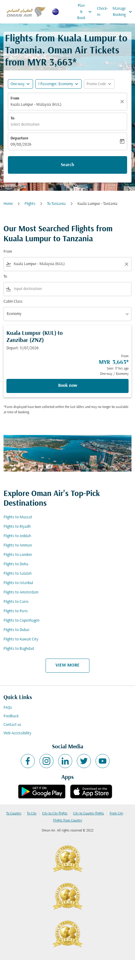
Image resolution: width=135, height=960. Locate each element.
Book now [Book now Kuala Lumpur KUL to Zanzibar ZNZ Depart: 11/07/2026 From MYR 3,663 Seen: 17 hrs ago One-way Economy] (67, 385)
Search (67, 165)
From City (116, 813)
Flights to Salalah (18, 573)
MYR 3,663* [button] (52, 63)
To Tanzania (56, 204)
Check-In (102, 11)
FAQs (8, 708)
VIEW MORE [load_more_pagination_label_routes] (67, 665)
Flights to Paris (16, 611)
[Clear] (123, 101)
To (12, 118)
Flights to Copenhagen (21, 620)
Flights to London (18, 555)
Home (8, 204)
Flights (30, 204)
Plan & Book (86, 11)
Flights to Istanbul (18, 583)
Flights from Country (67, 820)
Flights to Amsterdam (21, 592)
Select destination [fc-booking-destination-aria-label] (25, 124)
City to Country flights (88, 813)
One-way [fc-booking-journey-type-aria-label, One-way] (18, 84)
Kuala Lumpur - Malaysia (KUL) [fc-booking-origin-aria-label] (36, 104)
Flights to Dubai (16, 630)
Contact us (12, 725)
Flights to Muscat (18, 517)
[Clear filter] (126, 264)
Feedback (11, 716)
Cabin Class (13, 301)
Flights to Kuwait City (21, 639)
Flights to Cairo (16, 602)
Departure (19, 138)
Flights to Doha (16, 564)
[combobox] (67, 264)
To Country (13, 813)
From (15, 98)
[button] (58, 84)
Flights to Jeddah (17, 536)
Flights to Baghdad (19, 649)
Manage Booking (123, 11)
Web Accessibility (17, 733)
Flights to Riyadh (17, 526)
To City (32, 813)
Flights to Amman (18, 545)
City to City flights (55, 813)
